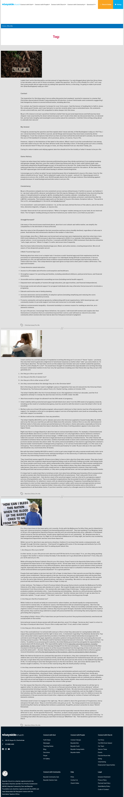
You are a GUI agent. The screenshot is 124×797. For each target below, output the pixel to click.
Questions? (90, 4)
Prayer (45, 741)
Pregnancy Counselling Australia (85, 466)
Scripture (83, 184)
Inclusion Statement (104, 762)
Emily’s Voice (53, 470)
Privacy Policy (102, 765)
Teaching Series (48, 731)
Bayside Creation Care (50, 765)
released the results (94, 439)
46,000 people (54, 162)
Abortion (27, 479)
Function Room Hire (104, 741)
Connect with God (26, 4)
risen (100, 221)
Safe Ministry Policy (104, 771)
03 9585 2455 (9, 729)
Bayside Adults (75, 737)
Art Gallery (46, 744)
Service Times (102, 734)
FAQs (72, 762)
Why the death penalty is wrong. (74, 649)
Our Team (101, 731)
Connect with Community (75, 4)
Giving (118, 4)
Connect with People (42, 4)
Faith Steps (47, 725)
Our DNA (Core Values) (105, 728)
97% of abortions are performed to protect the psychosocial (63, 601)
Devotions (46, 737)
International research (29, 607)
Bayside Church (12, 792)
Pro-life (37, 310)
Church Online (105, 4)
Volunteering (102, 747)
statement (82, 225)
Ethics (33, 479)
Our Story (101, 725)
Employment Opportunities (106, 750)
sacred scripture (47, 196)
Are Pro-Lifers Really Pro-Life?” (82, 67)
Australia (29, 217)
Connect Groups (76, 725)
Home (4, 11)
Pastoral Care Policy (104, 768)
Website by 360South (114, 792)
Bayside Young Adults (77, 734)
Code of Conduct (103, 774)
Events (100, 737)
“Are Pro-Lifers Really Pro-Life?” (32, 351)
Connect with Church (58, 4)
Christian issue (29, 310)
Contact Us (74, 765)
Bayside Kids (75, 728)
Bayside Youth (75, 731)
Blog (44, 734)
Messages (46, 728)
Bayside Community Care (51, 762)
